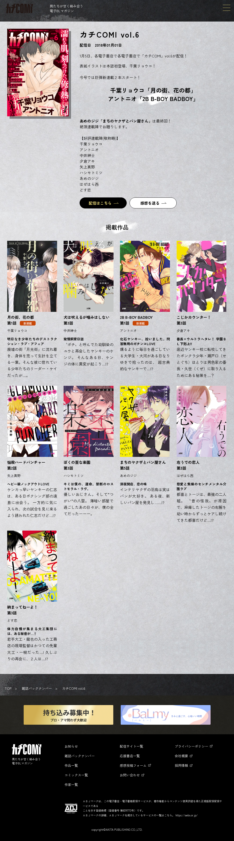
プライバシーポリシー (191, 746)
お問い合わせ (130, 775)
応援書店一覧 (130, 755)
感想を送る (149, 203)
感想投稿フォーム (133, 765)
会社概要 (181, 755)
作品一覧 (71, 765)
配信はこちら (100, 203)
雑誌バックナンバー (37, 688)
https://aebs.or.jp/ (186, 815)
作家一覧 (71, 784)
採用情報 (181, 765)
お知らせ (71, 746)
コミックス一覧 (76, 775)
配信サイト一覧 (131, 746)
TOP (8, 688)
